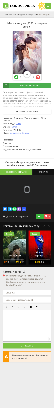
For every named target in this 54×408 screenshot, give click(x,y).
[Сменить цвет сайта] (42, 6)
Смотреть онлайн (16, 172)
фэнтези (25, 133)
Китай (14, 127)
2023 (18, 123)
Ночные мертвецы (39, 254)
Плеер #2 (43, 172)
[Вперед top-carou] (49, 226)
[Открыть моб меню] (48, 6)
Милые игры (14, 255)
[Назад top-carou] (44, 226)
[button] (5, 209)
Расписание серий (29, 85)
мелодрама (15, 133)
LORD (22, 6)
